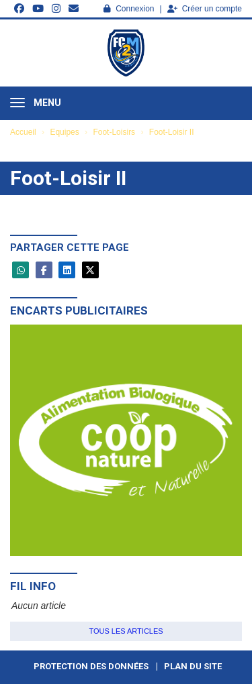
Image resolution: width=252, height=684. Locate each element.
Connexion (128, 8)
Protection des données (91, 666)
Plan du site (193, 666)
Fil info (33, 586)
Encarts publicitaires (79, 310)
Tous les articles (126, 631)
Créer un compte (204, 8)
